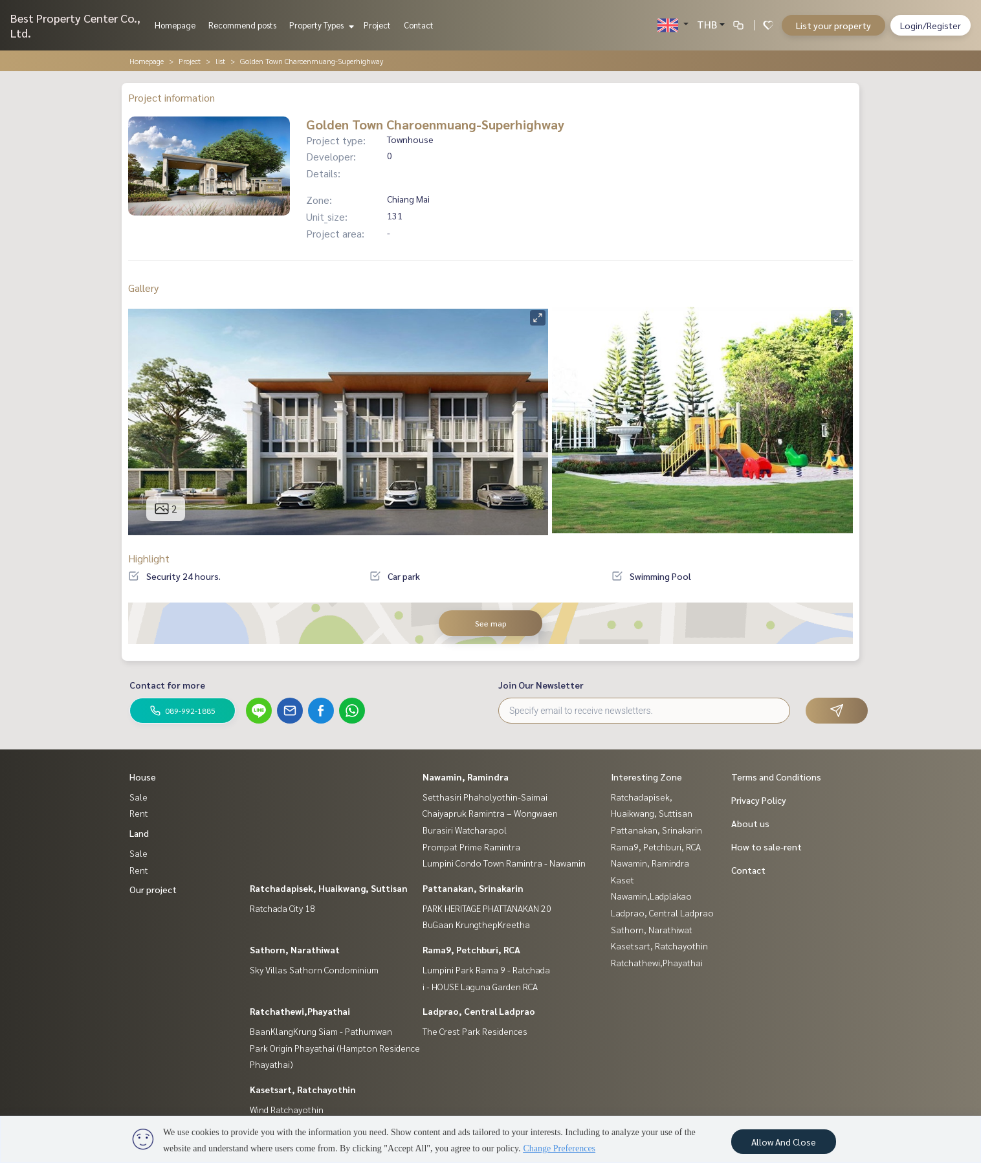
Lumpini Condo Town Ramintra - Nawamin (504, 863)
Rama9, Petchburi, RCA (471, 949)
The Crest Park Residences (475, 1031)
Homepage (175, 24)
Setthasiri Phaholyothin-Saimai (485, 797)
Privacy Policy (758, 800)
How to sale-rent (766, 846)
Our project (153, 889)
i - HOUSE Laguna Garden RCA (480, 986)
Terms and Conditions (776, 776)
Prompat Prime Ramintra (471, 846)
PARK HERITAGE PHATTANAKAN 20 (487, 908)
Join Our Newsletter (541, 685)
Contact (419, 24)
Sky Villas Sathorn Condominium (314, 969)
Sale (138, 797)
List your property (833, 25)
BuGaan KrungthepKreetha (476, 924)
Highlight (149, 558)
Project (377, 24)
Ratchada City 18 (282, 908)
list (220, 61)
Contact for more (167, 685)
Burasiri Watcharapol (465, 830)
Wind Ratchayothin (287, 1109)
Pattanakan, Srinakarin (473, 888)
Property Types (320, 24)
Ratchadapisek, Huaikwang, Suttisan (329, 888)
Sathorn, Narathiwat (295, 949)
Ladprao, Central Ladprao (479, 1011)
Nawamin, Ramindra (466, 776)
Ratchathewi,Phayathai (300, 1011)
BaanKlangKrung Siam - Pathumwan (321, 1031)
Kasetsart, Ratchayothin (303, 1089)
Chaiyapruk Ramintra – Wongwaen (490, 813)
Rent (138, 813)
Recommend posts (242, 24)
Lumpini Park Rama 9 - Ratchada (486, 969)
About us (750, 823)
